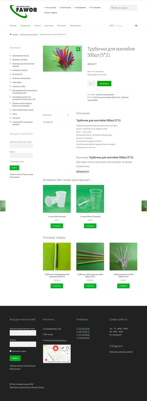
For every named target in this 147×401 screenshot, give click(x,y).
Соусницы (16, 118)
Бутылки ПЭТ (17, 74)
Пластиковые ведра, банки (22, 110)
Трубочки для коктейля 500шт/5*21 (106, 97)
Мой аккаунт (75, 25)
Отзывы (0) (48, 122)
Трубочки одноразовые (29, 34)
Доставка (49, 25)
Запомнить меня (17, 161)
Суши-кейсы (17, 82)
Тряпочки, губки (18, 86)
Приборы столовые (19, 59)
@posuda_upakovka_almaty (121, 351)
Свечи (14, 114)
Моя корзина (15, 177)
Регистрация (28, 174)
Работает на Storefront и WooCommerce (27, 387)
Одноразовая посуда (20, 55)
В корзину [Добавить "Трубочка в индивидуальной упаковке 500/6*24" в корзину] (57, 286)
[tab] (57, 115)
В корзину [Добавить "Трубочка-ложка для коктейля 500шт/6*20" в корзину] (90, 286)
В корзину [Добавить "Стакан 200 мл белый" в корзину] (57, 226)
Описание (47, 115)
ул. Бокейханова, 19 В (52, 328)
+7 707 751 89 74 (65, 7)
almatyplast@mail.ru (57, 340)
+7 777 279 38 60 (94, 7)
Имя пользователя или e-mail (20, 142)
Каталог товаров (50, 13)
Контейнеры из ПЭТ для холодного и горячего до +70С (24, 98)
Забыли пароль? (16, 174)
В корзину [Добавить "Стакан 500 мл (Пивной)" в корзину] (90, 226)
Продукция (25, 25)
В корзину (104, 83)
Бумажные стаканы (19, 70)
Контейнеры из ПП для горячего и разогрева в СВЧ (24, 91)
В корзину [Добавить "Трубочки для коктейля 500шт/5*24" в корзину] (123, 286)
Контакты (61, 25)
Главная (13, 25)
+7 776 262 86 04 (80, 7)
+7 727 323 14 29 (50, 7)
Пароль (12, 152)
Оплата (37, 25)
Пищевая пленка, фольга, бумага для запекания (22, 104)
